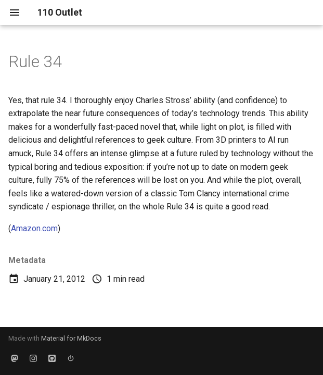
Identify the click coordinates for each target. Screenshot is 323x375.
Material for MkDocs (71, 338)
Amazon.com (34, 228)
